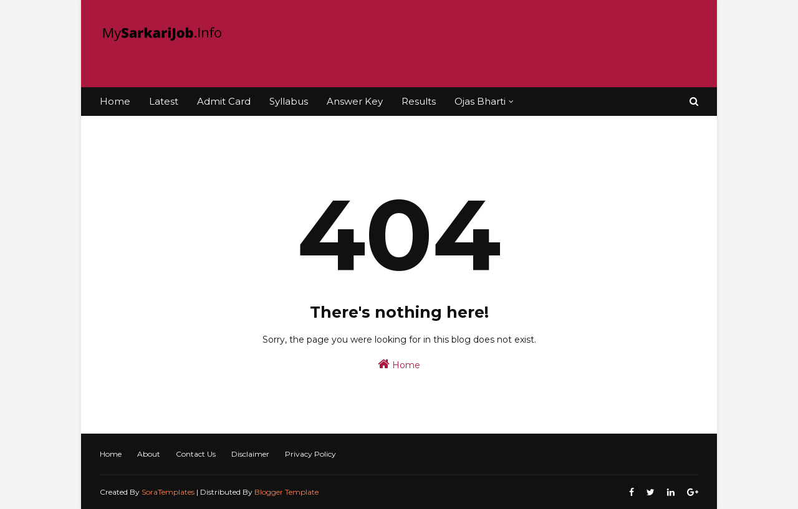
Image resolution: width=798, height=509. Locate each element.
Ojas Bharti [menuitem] (480, 101)
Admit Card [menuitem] (224, 101)
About (148, 454)
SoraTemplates (168, 492)
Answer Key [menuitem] (355, 101)
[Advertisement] (471, 44)
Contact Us (196, 454)
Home (399, 364)
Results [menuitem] (418, 101)
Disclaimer (250, 454)
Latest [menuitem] (163, 101)
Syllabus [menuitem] (288, 101)
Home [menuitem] (115, 101)
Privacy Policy (310, 454)
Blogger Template (286, 492)
